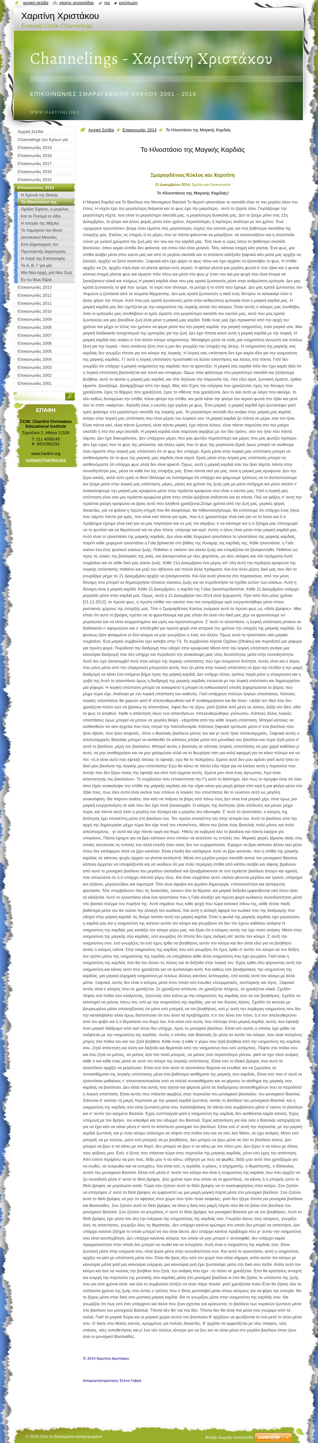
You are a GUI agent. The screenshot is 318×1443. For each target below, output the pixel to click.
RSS (107, 2)
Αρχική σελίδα (36, 2)
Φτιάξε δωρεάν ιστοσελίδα (229, 1437)
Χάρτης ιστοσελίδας (76, 2)
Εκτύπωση (128, 2)
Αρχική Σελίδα (101, 130)
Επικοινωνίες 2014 (139, 130)
